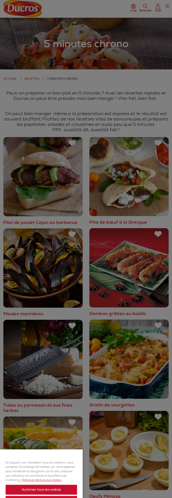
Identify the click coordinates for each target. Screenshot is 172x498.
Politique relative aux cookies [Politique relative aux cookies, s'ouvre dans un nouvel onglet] (41, 492)
